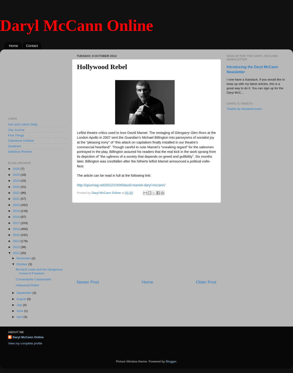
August (21, 299)
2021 (17, 198)
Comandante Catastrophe (33, 279)
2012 (17, 253)
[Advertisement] (146, 241)
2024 (17, 180)
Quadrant (14, 146)
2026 (17, 168)
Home (13, 46)
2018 (17, 217)
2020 (17, 205)
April (20, 317)
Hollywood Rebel (27, 285)
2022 (17, 193)
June (20, 311)
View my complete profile (25, 343)
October (22, 264)
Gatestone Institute (21, 140)
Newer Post (88, 282)
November (24, 258)
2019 (17, 211)
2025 (17, 174)
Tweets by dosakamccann (244, 109)
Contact (32, 46)
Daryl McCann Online (76, 25)
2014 (17, 241)
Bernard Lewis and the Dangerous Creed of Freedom (39, 271)
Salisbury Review (20, 151)
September (24, 293)
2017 (17, 223)
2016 (17, 229)
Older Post (206, 282)
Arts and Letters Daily (23, 124)
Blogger (171, 361)
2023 (17, 187)
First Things (16, 135)
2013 (17, 247)
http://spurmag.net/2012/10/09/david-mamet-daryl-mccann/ (121, 185)
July (19, 305)
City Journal (16, 130)
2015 (17, 235)
